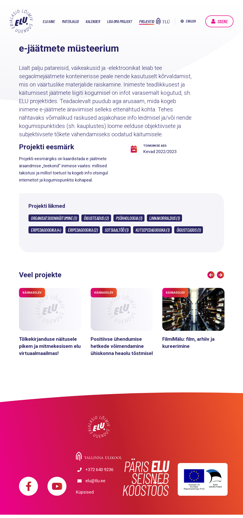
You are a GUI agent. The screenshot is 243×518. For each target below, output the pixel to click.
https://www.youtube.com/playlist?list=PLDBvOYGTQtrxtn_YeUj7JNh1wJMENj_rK (56, 489)
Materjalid (70, 21)
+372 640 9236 (94, 478)
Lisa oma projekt (119, 21)
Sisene (222, 21)
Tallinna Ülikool (99, 463)
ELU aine (49, 21)
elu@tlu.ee (95, 488)
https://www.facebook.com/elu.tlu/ (28, 489)
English (191, 21)
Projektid (146, 21)
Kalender (93, 21)
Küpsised (85, 495)
